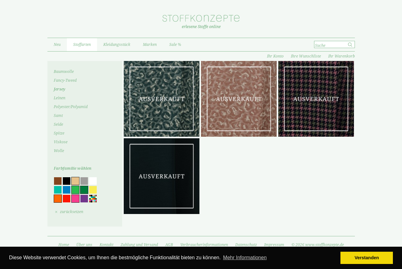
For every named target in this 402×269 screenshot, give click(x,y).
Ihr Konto (275, 56)
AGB (169, 245)
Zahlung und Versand (139, 245)
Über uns (84, 245)
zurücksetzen (71, 212)
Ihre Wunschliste (306, 56)
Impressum (274, 245)
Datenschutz (246, 245)
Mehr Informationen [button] (245, 257)
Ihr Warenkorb (341, 56)
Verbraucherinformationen (204, 245)
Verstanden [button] (367, 257)
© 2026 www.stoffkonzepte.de (317, 245)
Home (63, 245)
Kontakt (106, 245)
